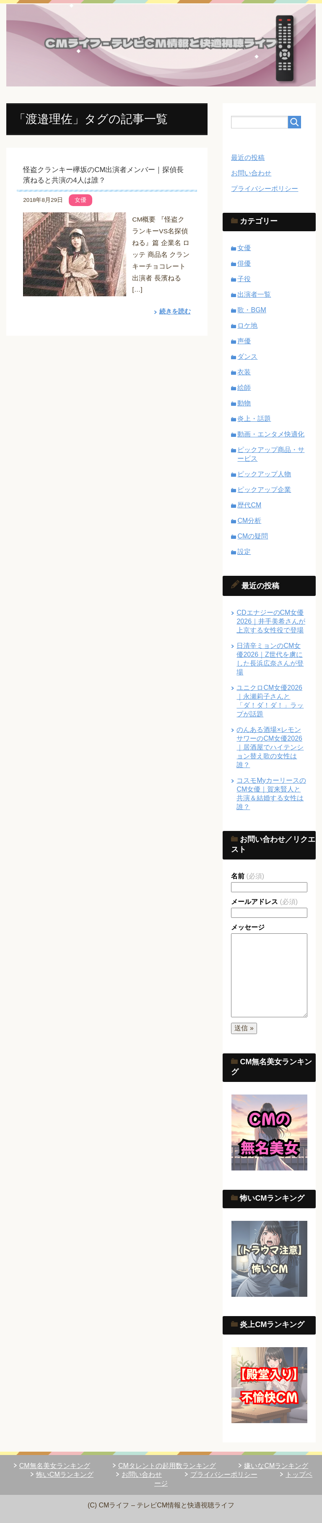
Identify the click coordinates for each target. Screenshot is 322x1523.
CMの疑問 (252, 536)
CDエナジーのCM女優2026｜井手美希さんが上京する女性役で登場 (270, 621)
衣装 (244, 372)
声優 (244, 341)
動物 (244, 403)
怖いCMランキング (64, 1474)
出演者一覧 (254, 294)
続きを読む (174, 311)
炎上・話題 (254, 418)
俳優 (244, 263)
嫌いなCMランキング (276, 1465)
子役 (244, 278)
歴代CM (249, 505)
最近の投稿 (248, 157)
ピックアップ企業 (264, 489)
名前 (247, 876)
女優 (80, 199)
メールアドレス (264, 901)
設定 (244, 551)
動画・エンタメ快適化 (270, 434)
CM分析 (249, 520)
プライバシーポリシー (264, 188)
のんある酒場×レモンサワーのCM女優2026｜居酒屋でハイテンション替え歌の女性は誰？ (270, 747)
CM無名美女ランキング (54, 1465)
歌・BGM (251, 309)
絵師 (244, 387)
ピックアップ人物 (264, 474)
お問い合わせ (251, 173)
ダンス (247, 356)
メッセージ (248, 927)
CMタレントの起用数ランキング (167, 1465)
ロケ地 (247, 325)
